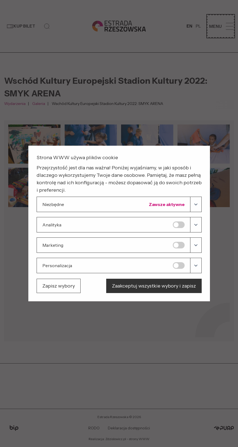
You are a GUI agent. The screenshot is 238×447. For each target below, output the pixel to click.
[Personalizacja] (195, 265)
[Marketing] (195, 245)
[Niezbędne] (195, 204)
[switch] (179, 224)
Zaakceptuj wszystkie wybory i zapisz (154, 286)
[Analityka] (195, 224)
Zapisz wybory (58, 286)
